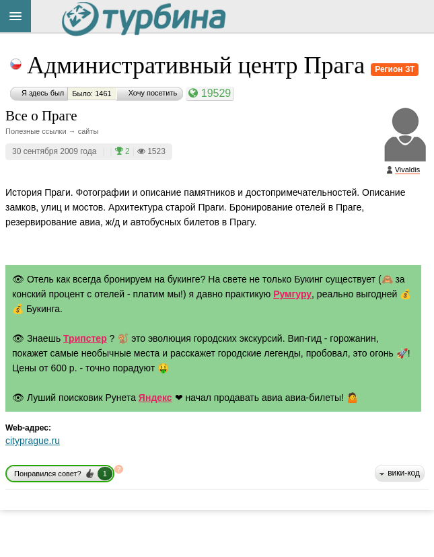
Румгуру (292, 294)
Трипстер (85, 338)
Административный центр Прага (199, 65)
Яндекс (155, 397)
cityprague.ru (32, 440)
